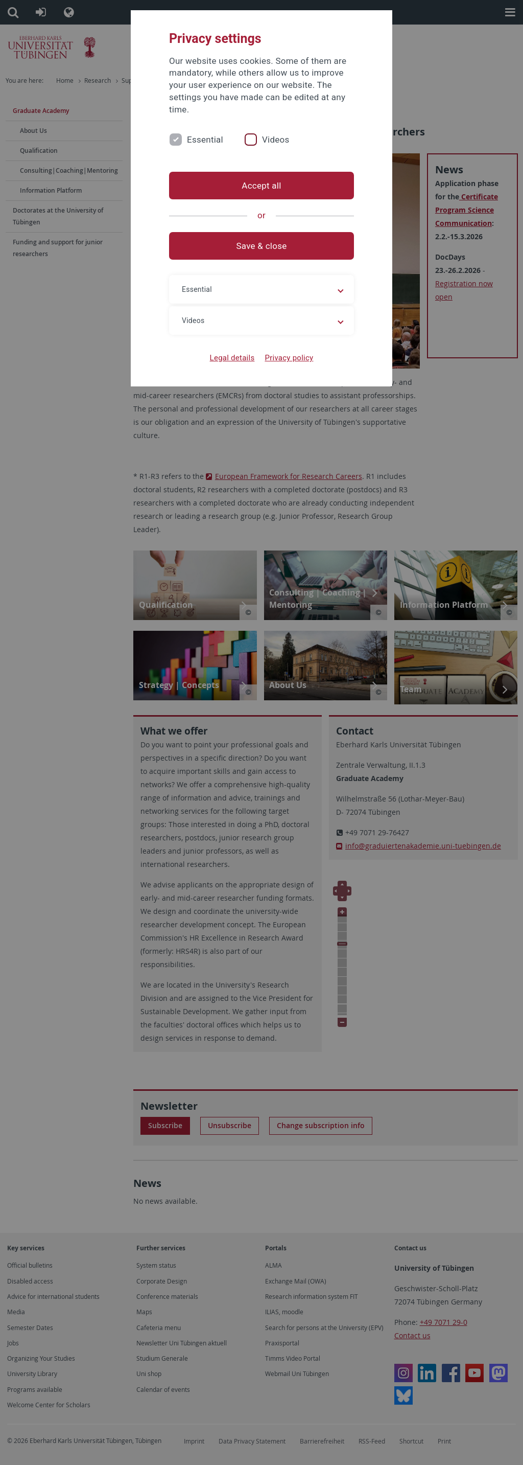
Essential (205, 139)
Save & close (261, 246)
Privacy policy (289, 357)
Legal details (232, 357)
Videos (276, 139)
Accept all (261, 185)
